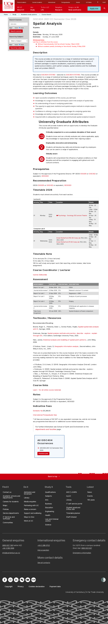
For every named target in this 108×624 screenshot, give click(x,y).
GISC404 (44, 75)
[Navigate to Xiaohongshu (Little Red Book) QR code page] (33, 579)
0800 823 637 (86, 548)
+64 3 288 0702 (44, 545)
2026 (22, 28)
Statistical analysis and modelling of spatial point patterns (64, 340)
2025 (16, 28)
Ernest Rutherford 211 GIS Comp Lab (68, 242)
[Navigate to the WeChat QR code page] (22, 579)
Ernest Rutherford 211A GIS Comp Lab (68, 238)
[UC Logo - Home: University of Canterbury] (9, 5)
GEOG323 (45, 176)
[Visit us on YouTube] (27, 579)
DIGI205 (83, 174)
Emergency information (82, 553)
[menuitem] (20, 9)
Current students (37, 2)
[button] (94, 8)
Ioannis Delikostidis (40, 275)
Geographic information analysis (66, 346)
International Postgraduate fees (45, 415)
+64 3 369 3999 (8, 548)
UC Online (88, 2)
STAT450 (51, 75)
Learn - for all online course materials (47, 390)
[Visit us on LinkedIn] (16, 579)
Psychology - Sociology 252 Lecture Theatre (72, 215)
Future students (21, 2)
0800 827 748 (7, 545)
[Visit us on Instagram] (10, 579)
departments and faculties (45, 429)
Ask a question (43, 550)
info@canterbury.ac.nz (11, 553)
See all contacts (44, 563)
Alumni (78, 2)
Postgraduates (65, 2)
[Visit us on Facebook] (4, 579)
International (51, 2)
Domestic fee (38, 411)
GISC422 (92, 174)
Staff (104, 2)
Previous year (43, 453)
